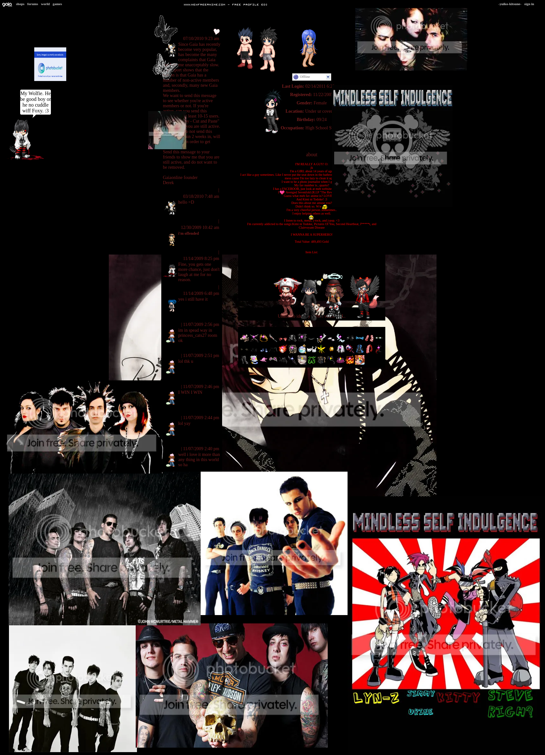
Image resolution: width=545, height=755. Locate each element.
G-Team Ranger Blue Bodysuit (312, 266)
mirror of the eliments (185, 318)
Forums (32, 4)
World (45, 4)
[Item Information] (311, 245)
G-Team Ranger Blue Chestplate (312, 262)
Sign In (529, 4)
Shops (20, 4)
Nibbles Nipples (178, 287)
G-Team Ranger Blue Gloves (311, 259)
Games (57, 4)
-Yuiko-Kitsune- (510, 4)
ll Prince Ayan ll (179, 252)
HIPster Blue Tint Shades (311, 270)
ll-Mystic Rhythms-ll (183, 32)
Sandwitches (175, 221)
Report (211, 190)
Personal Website (311, 136)
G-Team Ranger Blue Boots (312, 255)
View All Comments (180, 23)
